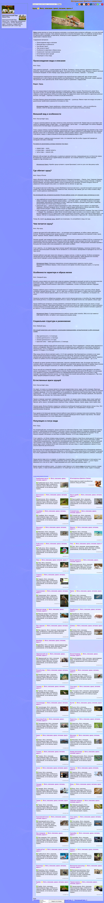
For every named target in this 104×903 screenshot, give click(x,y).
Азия (88, 179)
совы (98, 402)
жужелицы (92, 413)
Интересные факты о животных (87, 1)
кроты (40, 402)
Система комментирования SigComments (40, 476)
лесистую (70, 188)
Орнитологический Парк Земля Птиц (14, 20)
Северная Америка (96, 179)
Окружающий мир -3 (67, 900)
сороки (82, 402)
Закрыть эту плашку (57, 901)
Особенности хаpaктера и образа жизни (49, 50)
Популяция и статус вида (44, 55)
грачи (91, 402)
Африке (98, 181)
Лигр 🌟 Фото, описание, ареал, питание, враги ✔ (52, 560)
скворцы (71, 402)
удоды (86, 402)
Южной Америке (38, 182)
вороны (77, 402)
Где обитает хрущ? (42, 46)
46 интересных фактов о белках (80, 478)
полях (35, 294)
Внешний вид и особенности (45, 44)
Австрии (46, 207)
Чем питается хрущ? (43, 48)
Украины (67, 215)
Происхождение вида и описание (47, 42)
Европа (84, 179)
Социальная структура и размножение (48, 52)
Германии (39, 207)
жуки (37, 292)
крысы (45, 402)
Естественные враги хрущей (45, 54)
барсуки (35, 402)
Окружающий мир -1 (39, 900)
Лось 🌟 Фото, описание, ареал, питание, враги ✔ (86, 543)
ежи (99, 400)
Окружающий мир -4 (80, 900)
